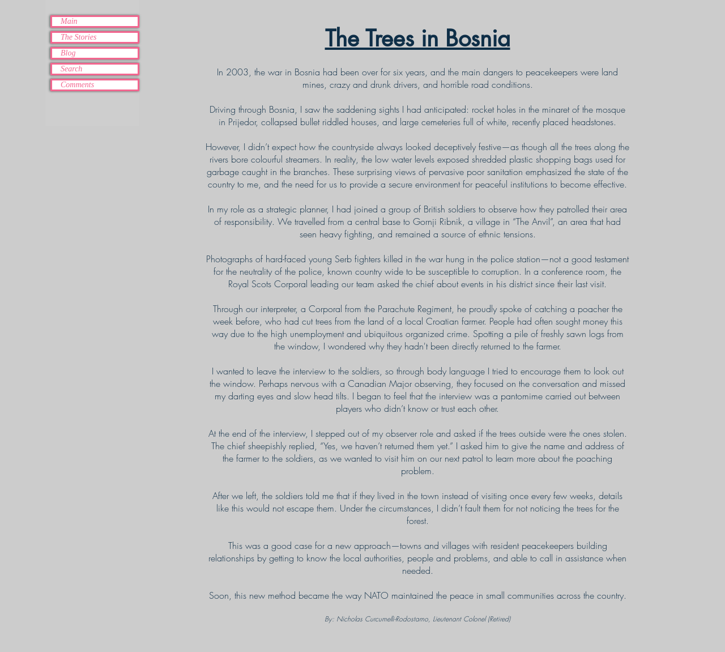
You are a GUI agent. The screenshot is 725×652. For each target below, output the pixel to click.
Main (69, 21)
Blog (68, 53)
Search (71, 69)
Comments (77, 84)
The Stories (78, 37)
